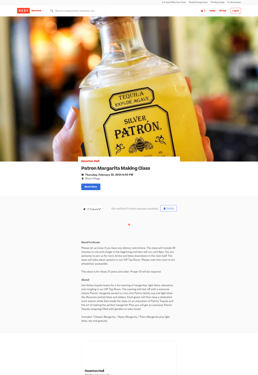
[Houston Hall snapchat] (167, 255)
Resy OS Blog (209, 326)
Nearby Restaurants (102, 326)
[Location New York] (40, 10)
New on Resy (98, 339)
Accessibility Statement (230, 365)
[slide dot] (156, 86)
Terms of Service (193, 365)
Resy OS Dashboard (213, 335)
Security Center (136, 343)
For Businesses (234, 2)
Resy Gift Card (135, 339)
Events (95, 343)
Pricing (170, 335)
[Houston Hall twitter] (174, 255)
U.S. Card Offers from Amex (174, 2)
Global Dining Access (198, 2)
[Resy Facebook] (31, 332)
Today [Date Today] (212, 10)
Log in (235, 10)
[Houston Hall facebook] (154, 255)
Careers (111, 310)
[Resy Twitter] (25, 332)
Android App (167, 310)
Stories (132, 326)
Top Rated (97, 335)
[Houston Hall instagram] (161, 255)
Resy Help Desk (211, 331)
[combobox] (77, 11)
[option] (164, 53)
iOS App (148, 310)
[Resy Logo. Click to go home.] (23, 10)
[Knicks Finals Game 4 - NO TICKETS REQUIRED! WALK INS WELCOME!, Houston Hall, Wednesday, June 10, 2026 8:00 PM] (45, 247)
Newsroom (129, 310)
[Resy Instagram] (18, 332)
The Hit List (97, 352)
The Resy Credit (217, 2)
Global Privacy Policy (173, 365)
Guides (95, 348)
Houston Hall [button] (39, 58)
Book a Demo (173, 326)
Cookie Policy (210, 365)
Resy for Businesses (176, 331)
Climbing (96, 331)
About (96, 310)
